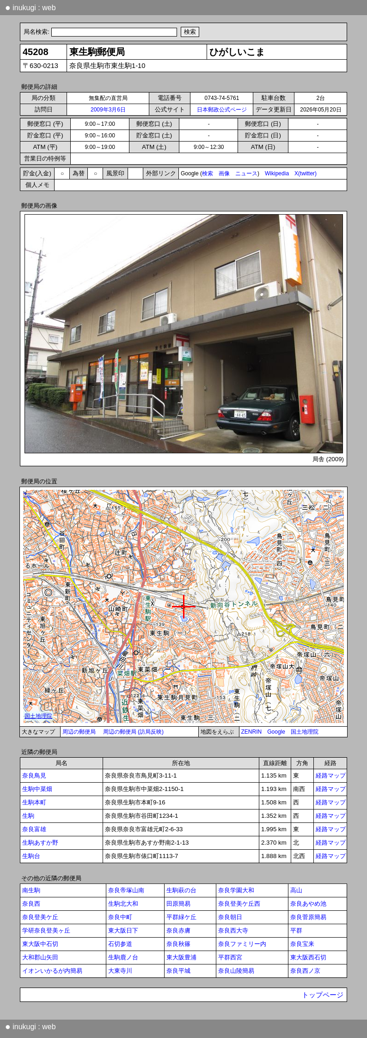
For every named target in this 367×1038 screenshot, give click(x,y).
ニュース (246, 173)
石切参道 (120, 943)
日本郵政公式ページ (222, 109)
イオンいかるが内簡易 (52, 970)
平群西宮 (230, 957)
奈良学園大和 (236, 890)
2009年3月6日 (108, 109)
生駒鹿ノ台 (123, 957)
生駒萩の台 (181, 890)
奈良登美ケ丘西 (239, 903)
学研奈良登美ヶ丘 (46, 930)
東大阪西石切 (308, 957)
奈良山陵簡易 (236, 970)
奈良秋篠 (178, 943)
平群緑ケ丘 (181, 917)
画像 (224, 173)
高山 (296, 890)
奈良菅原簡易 (308, 917)
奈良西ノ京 (305, 970)
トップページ (322, 995)
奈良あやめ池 (308, 903)
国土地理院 (304, 732)
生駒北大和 (123, 903)
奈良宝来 (302, 943)
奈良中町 (120, 917)
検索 (207, 173)
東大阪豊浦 (181, 957)
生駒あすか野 (40, 842)
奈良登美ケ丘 (40, 917)
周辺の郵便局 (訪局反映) (133, 732)
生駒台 (31, 856)
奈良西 (31, 903)
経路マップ (331, 775)
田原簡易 (178, 903)
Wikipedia (277, 173)
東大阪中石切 (40, 943)
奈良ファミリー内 (242, 943)
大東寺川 (120, 970)
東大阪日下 (123, 930)
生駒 (28, 815)
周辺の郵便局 (79, 732)
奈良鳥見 (34, 775)
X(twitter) (305, 173)
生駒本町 (34, 802)
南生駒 (31, 890)
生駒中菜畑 (37, 788)
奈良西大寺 (233, 930)
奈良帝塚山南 (126, 890)
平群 (296, 930)
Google (276, 732)
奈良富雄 (34, 829)
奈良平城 (178, 970)
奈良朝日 (230, 917)
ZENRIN (251, 732)
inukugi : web (30, 7)
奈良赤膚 (178, 930)
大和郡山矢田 (40, 957)
